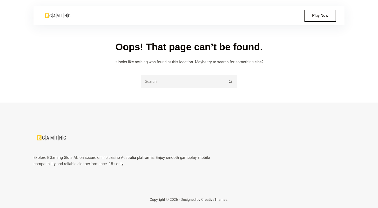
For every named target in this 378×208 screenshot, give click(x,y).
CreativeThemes (214, 199)
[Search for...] (182, 81)
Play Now (320, 15)
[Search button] (230, 81)
